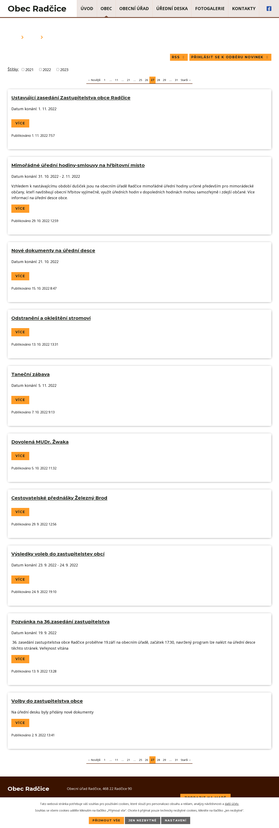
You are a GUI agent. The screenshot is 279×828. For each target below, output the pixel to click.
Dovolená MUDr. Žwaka (40, 442)
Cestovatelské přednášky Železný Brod (59, 498)
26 (146, 80)
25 (140, 80)
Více (20, 123)
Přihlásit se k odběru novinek (230, 57)
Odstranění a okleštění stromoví (51, 318)
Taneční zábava (30, 374)
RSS (179, 57)
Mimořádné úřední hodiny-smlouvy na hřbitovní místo (78, 165)
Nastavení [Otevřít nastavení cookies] (175, 820)
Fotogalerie (210, 8)
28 (158, 80)
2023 (64, 69)
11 (116, 80)
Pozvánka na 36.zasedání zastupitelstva (60, 622)
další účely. (232, 804)
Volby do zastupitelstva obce (47, 701)
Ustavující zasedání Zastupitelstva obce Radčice (70, 98)
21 (128, 80)
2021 (29, 69)
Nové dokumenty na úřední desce (53, 250)
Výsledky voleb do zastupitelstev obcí (57, 554)
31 (176, 80)
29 (164, 80)
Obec (106, 8)
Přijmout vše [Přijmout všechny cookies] (106, 820)
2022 (47, 69)
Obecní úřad (134, 8)
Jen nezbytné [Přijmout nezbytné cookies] (143, 820)
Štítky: (13, 69)
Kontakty (244, 8)
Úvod (87, 8)
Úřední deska (172, 8)
